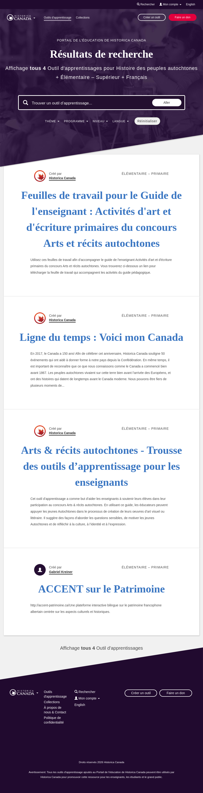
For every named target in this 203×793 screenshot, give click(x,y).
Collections (83, 17)
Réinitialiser (147, 121)
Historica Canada (62, 178)
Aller (167, 102)
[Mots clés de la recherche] (71, 103)
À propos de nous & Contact (55, 710)
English (190, 4)
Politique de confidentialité (54, 720)
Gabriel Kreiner (60, 572)
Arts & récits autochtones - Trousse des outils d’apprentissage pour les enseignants (101, 466)
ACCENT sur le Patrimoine (101, 589)
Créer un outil (151, 17)
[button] (21, 16)
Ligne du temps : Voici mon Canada (102, 337)
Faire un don (182, 17)
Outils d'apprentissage (57, 17)
